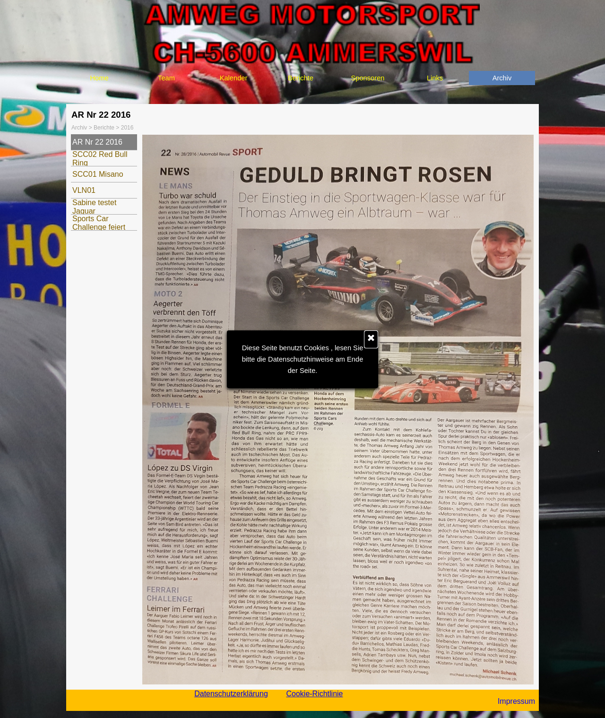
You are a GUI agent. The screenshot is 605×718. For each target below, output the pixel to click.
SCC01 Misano (97, 174)
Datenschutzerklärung (231, 694)
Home (99, 78)
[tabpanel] (504, 701)
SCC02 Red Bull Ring (100, 158)
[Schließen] (371, 339)
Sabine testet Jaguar (94, 207)
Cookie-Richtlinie (314, 694)
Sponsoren (368, 78)
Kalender (234, 78)
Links (435, 78)
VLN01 (83, 190)
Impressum (516, 701)
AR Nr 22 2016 (97, 142)
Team (166, 78)
